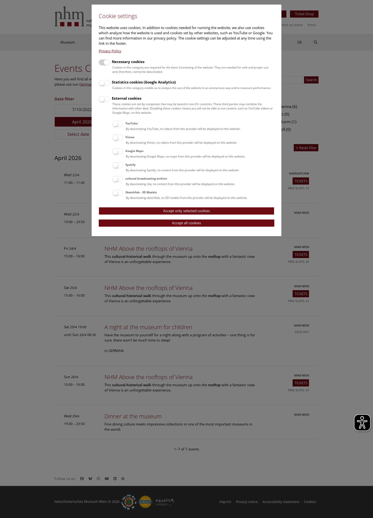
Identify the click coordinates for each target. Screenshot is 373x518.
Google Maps (134, 151)
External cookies (126, 98)
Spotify (130, 165)
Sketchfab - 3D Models (141, 192)
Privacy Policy (110, 51)
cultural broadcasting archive (146, 178)
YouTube (131, 123)
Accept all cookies (186, 222)
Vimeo (129, 137)
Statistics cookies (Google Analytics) (144, 82)
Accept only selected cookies (186, 210)
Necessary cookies (128, 61)
